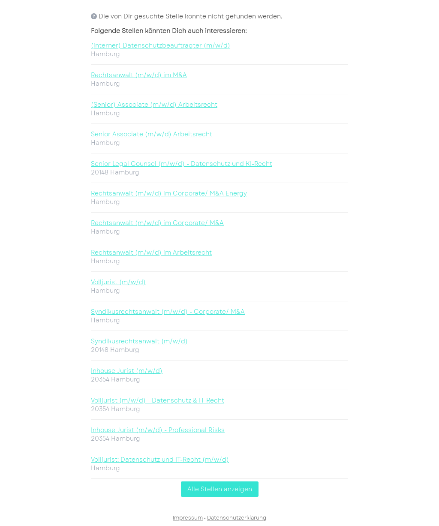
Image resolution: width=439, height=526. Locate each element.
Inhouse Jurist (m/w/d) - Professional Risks (158, 430)
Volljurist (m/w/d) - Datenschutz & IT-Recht (157, 400)
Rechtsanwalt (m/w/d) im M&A (139, 75)
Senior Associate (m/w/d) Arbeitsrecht (151, 134)
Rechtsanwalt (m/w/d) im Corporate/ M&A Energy (169, 193)
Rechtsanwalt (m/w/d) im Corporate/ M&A (157, 223)
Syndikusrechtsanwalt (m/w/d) (139, 341)
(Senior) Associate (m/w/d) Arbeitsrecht (154, 104)
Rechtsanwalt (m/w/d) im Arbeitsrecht (151, 252)
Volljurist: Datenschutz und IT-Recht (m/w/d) (160, 459)
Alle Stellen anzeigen (219, 489)
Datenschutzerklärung (236, 518)
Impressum (188, 518)
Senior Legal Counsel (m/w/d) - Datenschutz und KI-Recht (181, 163)
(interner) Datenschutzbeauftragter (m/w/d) (160, 45)
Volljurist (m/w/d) (118, 282)
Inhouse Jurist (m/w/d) (126, 371)
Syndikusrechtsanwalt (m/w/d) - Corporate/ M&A (168, 311)
